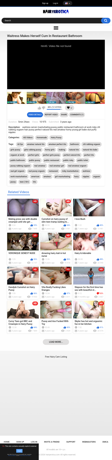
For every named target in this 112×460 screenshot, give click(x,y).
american (35, 176)
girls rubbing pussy (32, 150)
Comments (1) (77, 115)
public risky (68, 160)
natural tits (74, 150)
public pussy (34, 160)
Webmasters (89, 442)
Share (64, 115)
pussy (13, 182)
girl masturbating (62, 176)
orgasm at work (17, 155)
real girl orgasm (17, 171)
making (62, 150)
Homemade (42, 137)
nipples (86, 176)
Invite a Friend (52, 442)
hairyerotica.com (53, 455)
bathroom (74, 144)
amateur (47, 176)
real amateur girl (57, 166)
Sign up (45, 3)
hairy (76, 176)
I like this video (39, 108)
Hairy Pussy (56, 137)
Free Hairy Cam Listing (56, 356)
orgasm (96, 176)
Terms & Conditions (12, 455)
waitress (86, 171)
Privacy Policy (22, 455)
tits (34, 182)
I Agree (19, 451)
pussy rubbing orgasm (20, 166)
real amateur (39, 166)
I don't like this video (43, 108)
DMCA (105, 442)
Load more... (56, 342)
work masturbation (18, 176)
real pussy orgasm (37, 171)
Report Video (51, 115)
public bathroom (17, 160)
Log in (55, 3)
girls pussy (15, 150)
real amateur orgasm (77, 166)
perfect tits (89, 155)
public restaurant (51, 160)
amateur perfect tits (57, 144)
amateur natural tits (36, 144)
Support (70, 442)
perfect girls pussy (51, 155)
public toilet (82, 160)
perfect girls (33, 155)
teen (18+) (24, 182)
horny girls (50, 150)
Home (7, 442)
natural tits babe (90, 150)
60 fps (20, 144)
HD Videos (27, 137)
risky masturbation (70, 171)
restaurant (53, 171)
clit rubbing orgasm (91, 144)
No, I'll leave (28, 455)
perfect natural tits (72, 155)
